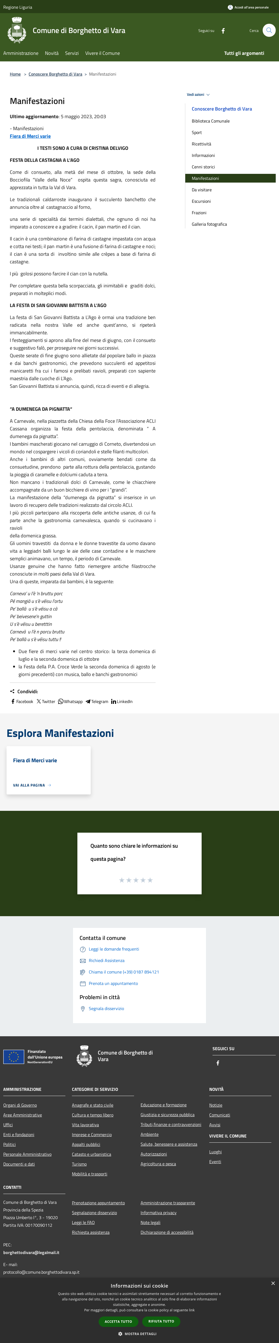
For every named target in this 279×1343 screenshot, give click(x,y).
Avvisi (214, 1124)
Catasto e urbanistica (91, 1154)
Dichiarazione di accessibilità (167, 1232)
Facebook (21, 701)
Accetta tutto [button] (118, 1321)
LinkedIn (121, 701)
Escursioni (201, 201)
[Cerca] (269, 30)
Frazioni (199, 212)
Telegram (96, 701)
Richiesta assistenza (91, 1232)
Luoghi (215, 1151)
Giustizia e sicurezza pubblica (168, 1114)
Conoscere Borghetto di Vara (55, 74)
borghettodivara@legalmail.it (31, 1252)
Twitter (45, 701)
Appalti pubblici (86, 1144)
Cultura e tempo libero (92, 1115)
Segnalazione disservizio (94, 1212)
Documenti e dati (19, 1164)
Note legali (150, 1222)
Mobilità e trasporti (89, 1174)
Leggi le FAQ (83, 1222)
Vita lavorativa (85, 1124)
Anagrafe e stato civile (92, 1105)
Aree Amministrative (22, 1115)
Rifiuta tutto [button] (161, 1321)
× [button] (273, 1284)
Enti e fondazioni (18, 1134)
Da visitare (202, 189)
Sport (197, 132)
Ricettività (201, 144)
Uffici (8, 1124)
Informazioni (203, 155)
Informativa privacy (159, 1212)
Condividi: (24, 691)
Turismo (79, 1164)
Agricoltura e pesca (158, 1163)
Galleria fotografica (209, 224)
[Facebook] (220, 30)
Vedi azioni (199, 94)
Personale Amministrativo (27, 1154)
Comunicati (219, 1115)
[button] (139, 1333)
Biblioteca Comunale (211, 121)
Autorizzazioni (154, 1154)
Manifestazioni (205, 178)
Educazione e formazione (164, 1104)
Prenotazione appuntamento (98, 1202)
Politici (9, 1144)
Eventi (215, 1161)
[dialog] (139, 1310)
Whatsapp (70, 701)
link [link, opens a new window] (192, 1310)
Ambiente (150, 1134)
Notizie (215, 1105)
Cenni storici (203, 166)
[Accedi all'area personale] (248, 7)
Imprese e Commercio (92, 1134)
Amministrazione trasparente (168, 1202)
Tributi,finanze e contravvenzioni (171, 1124)
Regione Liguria (17, 7)
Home (15, 74)
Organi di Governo (20, 1105)
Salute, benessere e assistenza (169, 1144)
